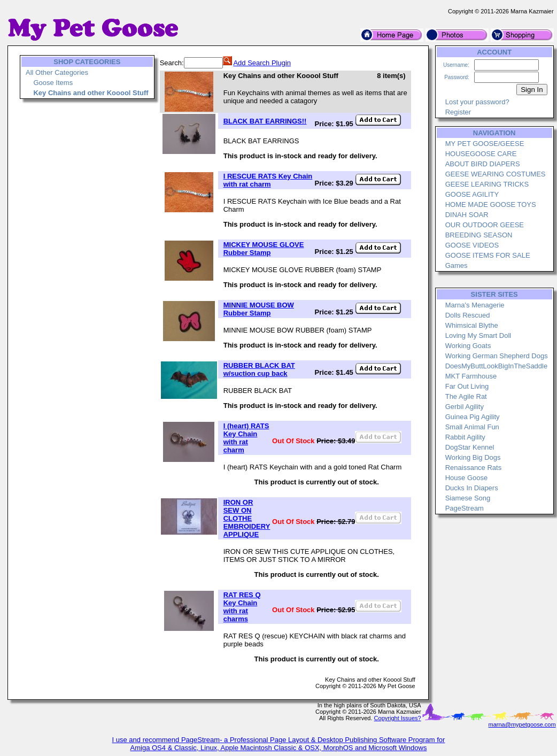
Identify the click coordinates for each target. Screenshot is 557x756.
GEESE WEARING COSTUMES (495, 174)
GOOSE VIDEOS (472, 245)
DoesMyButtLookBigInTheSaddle (496, 366)
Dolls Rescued (467, 315)
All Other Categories (57, 72)
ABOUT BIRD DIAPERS (482, 164)
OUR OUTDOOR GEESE (484, 225)
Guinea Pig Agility (472, 417)
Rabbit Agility (465, 437)
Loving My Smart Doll (478, 335)
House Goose (466, 478)
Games (456, 265)
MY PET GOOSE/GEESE (484, 144)
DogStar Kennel (469, 447)
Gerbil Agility (464, 407)
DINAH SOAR (467, 215)
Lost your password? (477, 102)
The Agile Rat (466, 396)
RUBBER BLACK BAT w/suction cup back (259, 369)
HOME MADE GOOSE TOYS (490, 204)
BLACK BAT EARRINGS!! (265, 121)
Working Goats (468, 346)
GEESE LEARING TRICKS (487, 184)
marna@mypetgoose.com (522, 724)
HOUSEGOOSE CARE (481, 154)
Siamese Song (468, 498)
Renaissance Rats (473, 468)
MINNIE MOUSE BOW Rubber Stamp (258, 309)
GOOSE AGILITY (472, 194)
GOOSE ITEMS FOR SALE (487, 255)
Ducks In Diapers (471, 488)
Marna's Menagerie (475, 305)
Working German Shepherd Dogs (496, 356)
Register (458, 112)
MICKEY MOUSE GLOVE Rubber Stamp (263, 249)
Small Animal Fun (472, 427)
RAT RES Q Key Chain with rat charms (242, 607)
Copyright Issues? (397, 718)
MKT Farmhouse (471, 376)
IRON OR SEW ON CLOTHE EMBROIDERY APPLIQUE (246, 518)
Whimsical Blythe (471, 325)
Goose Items (53, 83)
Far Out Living (467, 386)
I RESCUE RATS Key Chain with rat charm (268, 180)
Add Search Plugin (262, 63)
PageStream (464, 508)
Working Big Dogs (473, 457)
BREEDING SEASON (479, 235)
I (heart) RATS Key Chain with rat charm (246, 438)
